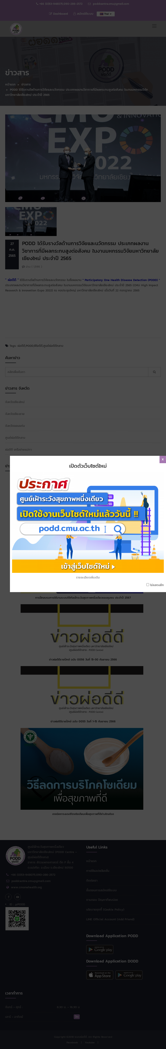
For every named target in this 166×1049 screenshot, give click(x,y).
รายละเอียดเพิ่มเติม (90, 496)
